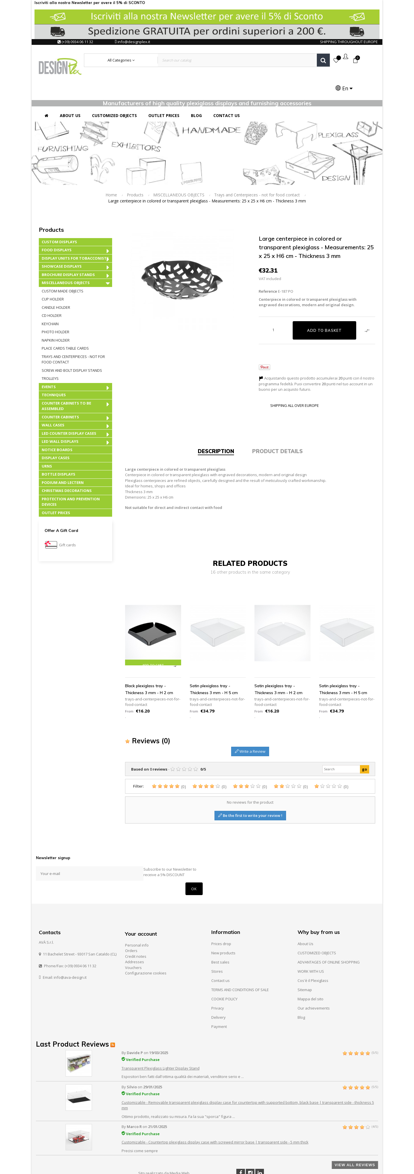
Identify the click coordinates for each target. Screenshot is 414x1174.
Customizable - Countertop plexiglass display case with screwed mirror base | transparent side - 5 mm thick (215, 1118)
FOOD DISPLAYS (57, 226)
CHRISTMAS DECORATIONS (67, 467)
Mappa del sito (310, 975)
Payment (219, 1002)
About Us (305, 919)
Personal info (137, 921)
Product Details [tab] (277, 427)
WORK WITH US (311, 947)
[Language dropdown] (360, 60)
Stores (217, 947)
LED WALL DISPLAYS (60, 417)
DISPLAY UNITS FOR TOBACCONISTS (75, 234)
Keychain (50, 299)
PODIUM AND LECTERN (63, 458)
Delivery (218, 993)
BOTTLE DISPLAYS (58, 450)
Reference (268, 267)
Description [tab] (216, 427)
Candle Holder (56, 283)
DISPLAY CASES (56, 434)
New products (223, 929)
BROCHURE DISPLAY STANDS (68, 250)
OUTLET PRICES (56, 488)
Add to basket (324, 306)
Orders (131, 927)
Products (51, 205)
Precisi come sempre (140, 1127)
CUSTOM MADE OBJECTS (62, 267)
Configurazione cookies (145, 949)
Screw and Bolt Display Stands (72, 346)
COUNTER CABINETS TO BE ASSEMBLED (66, 382)
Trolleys (50, 354)
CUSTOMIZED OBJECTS (317, 929)
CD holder (52, 291)
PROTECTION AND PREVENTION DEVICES (71, 477)
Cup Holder (53, 275)
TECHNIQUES (54, 371)
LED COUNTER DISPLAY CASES (69, 409)
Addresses (134, 938)
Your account (141, 910)
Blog (301, 993)
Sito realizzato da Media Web (163, 1149)
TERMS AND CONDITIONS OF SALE (240, 965)
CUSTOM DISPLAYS (59, 218)
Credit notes (135, 932)
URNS (47, 442)
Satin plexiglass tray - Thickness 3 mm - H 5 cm (214, 665)
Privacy (217, 984)
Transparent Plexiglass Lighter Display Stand (161, 1044)
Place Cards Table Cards (65, 324)
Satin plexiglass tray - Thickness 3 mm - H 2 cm (278, 665)
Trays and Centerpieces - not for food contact (73, 335)
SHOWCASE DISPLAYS (62, 242)
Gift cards (67, 521)
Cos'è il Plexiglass (313, 956)
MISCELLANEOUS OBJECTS (66, 259)
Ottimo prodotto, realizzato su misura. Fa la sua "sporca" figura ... (178, 1093)
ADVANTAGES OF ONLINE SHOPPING (329, 938)
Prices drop (221, 919)
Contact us (220, 956)
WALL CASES (53, 401)
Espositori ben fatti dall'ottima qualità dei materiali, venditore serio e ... (183, 1053)
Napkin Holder (56, 316)
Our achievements (314, 984)
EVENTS (49, 362)
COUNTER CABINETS (60, 393)
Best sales (220, 938)
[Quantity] (273, 306)
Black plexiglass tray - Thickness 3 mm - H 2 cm (149, 665)
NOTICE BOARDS (57, 425)
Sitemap (305, 965)
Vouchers (133, 943)
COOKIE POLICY (224, 975)
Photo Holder (55, 308)
